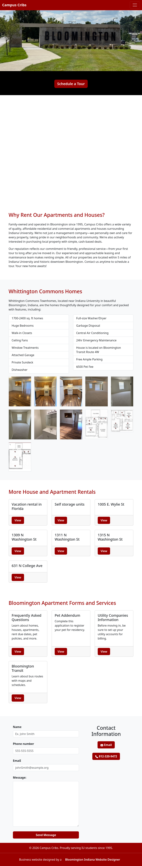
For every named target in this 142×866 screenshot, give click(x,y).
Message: (19, 777)
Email (106, 745)
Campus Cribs (14, 5)
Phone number (23, 744)
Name (17, 727)
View (18, 520)
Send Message (46, 835)
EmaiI (17, 761)
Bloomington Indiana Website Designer (92, 860)
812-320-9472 (106, 756)
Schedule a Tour (71, 83)
